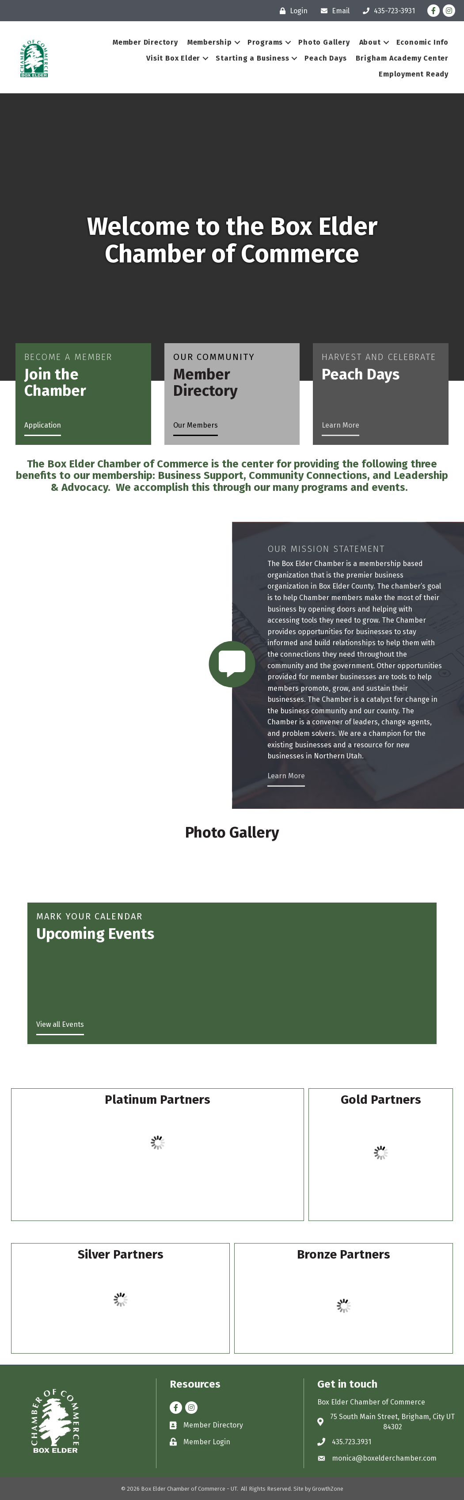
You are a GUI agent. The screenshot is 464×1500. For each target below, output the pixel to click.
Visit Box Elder (169, 58)
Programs (260, 42)
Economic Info (418, 42)
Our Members (195, 425)
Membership (205, 42)
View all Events (60, 1024)
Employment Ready (409, 74)
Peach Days (321, 58)
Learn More (340, 425)
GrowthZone (327, 1488)
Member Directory (141, 42)
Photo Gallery (319, 42)
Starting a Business (248, 58)
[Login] (291, 11)
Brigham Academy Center (397, 58)
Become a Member (68, 357)
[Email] (333, 11)
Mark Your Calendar (89, 916)
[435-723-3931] (386, 11)
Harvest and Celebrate (379, 357)
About (366, 42)
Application (42, 425)
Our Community (214, 357)
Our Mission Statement (326, 548)
